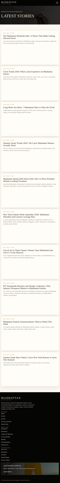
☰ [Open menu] (57, 3)
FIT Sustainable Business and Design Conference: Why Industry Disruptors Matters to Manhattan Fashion (27, 287)
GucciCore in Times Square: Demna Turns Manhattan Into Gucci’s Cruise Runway (28, 251)
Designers (4, 429)
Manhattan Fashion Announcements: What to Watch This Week (27, 323)
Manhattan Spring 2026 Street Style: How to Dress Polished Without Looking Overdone (28, 180)
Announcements (6, 421)
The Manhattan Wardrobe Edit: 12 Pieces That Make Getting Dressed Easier (29, 37)
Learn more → (7, 471)
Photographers (5, 442)
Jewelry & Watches (7, 434)
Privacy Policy (5, 460)
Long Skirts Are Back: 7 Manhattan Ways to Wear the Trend (28, 107)
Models (3, 439)
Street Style (4, 424)
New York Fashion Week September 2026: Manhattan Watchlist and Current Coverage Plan (26, 215)
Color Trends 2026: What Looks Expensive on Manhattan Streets (27, 72)
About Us (4, 449)
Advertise (4, 452)
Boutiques (4, 431)
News (3, 413)
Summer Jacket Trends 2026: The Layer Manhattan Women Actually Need (28, 144)
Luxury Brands (5, 437)
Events (3, 419)
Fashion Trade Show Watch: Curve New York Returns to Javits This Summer (30, 358)
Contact (3, 455)
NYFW (3, 416)
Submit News (5, 457)
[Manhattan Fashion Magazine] (9, 2)
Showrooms (5, 445)
